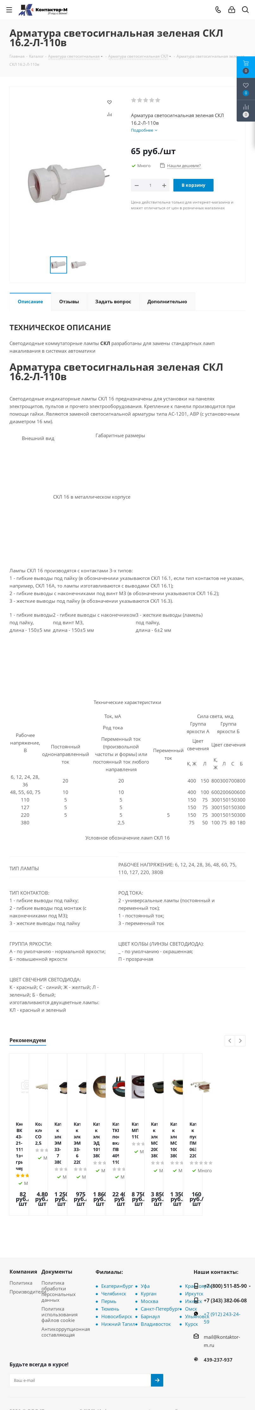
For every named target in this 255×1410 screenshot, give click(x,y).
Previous (230, 1041)
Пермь (108, 1260)
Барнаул (150, 1275)
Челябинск (113, 1252)
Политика (20, 1241)
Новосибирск (116, 1275)
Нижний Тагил (118, 1283)
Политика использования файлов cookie (59, 1273)
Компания (23, 1230)
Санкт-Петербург (160, 1267)
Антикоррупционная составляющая (65, 1291)
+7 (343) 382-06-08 (225, 1259)
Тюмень (110, 1267)
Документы (56, 1230)
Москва (149, 1260)
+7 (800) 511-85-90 (225, 1244)
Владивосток (156, 1283)
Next (240, 1041)
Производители (28, 1250)
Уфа (145, 1245)
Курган (149, 1252)
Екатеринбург (117, 1245)
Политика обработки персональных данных (58, 1250)
